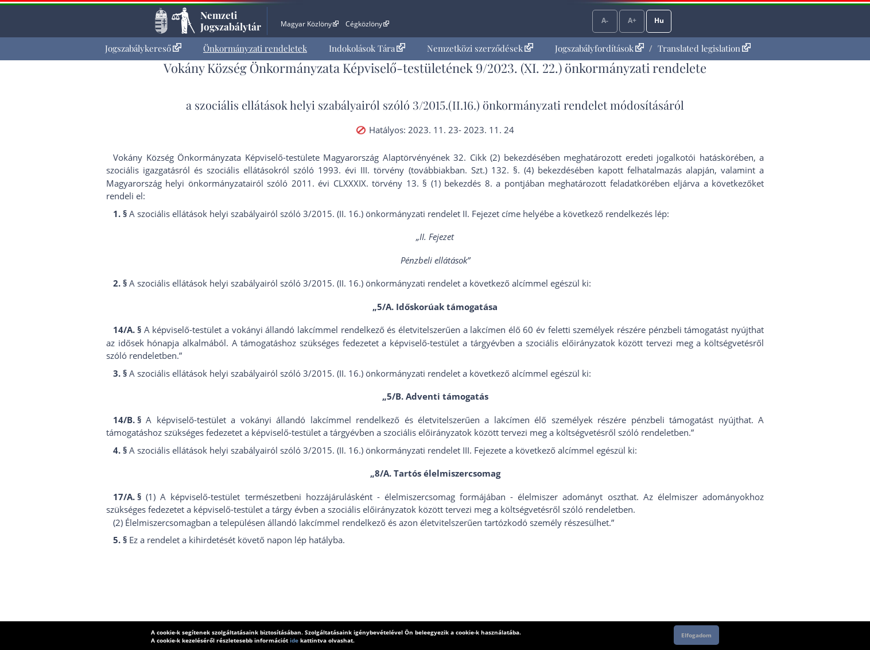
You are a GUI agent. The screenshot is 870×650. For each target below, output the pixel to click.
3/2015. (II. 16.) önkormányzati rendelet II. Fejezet (401, 213)
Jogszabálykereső (143, 48)
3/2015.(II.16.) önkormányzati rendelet (510, 105)
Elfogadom (696, 635)
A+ (632, 20)
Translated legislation (704, 48)
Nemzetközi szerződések (480, 48)
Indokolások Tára (367, 48)
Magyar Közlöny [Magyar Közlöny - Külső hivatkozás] (310, 24)
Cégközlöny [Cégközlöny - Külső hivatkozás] (367, 24)
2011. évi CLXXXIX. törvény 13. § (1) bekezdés (386, 183)
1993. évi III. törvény (361, 170)
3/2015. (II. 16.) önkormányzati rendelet (381, 283)
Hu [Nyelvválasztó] (659, 20)
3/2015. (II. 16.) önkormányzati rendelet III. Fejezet (402, 450)
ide (294, 640)
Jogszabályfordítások (599, 48)
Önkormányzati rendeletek (255, 48)
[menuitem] (143, 48)
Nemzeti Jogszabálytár (230, 21)
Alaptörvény (407, 157)
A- (604, 20)
